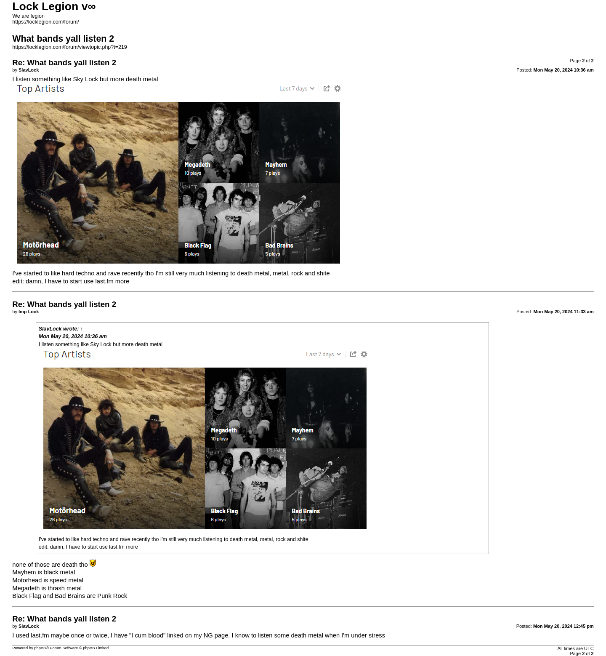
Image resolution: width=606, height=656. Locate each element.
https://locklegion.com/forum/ (45, 22)
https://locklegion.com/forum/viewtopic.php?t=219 (69, 47)
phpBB (40, 648)
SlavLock (50, 329)
